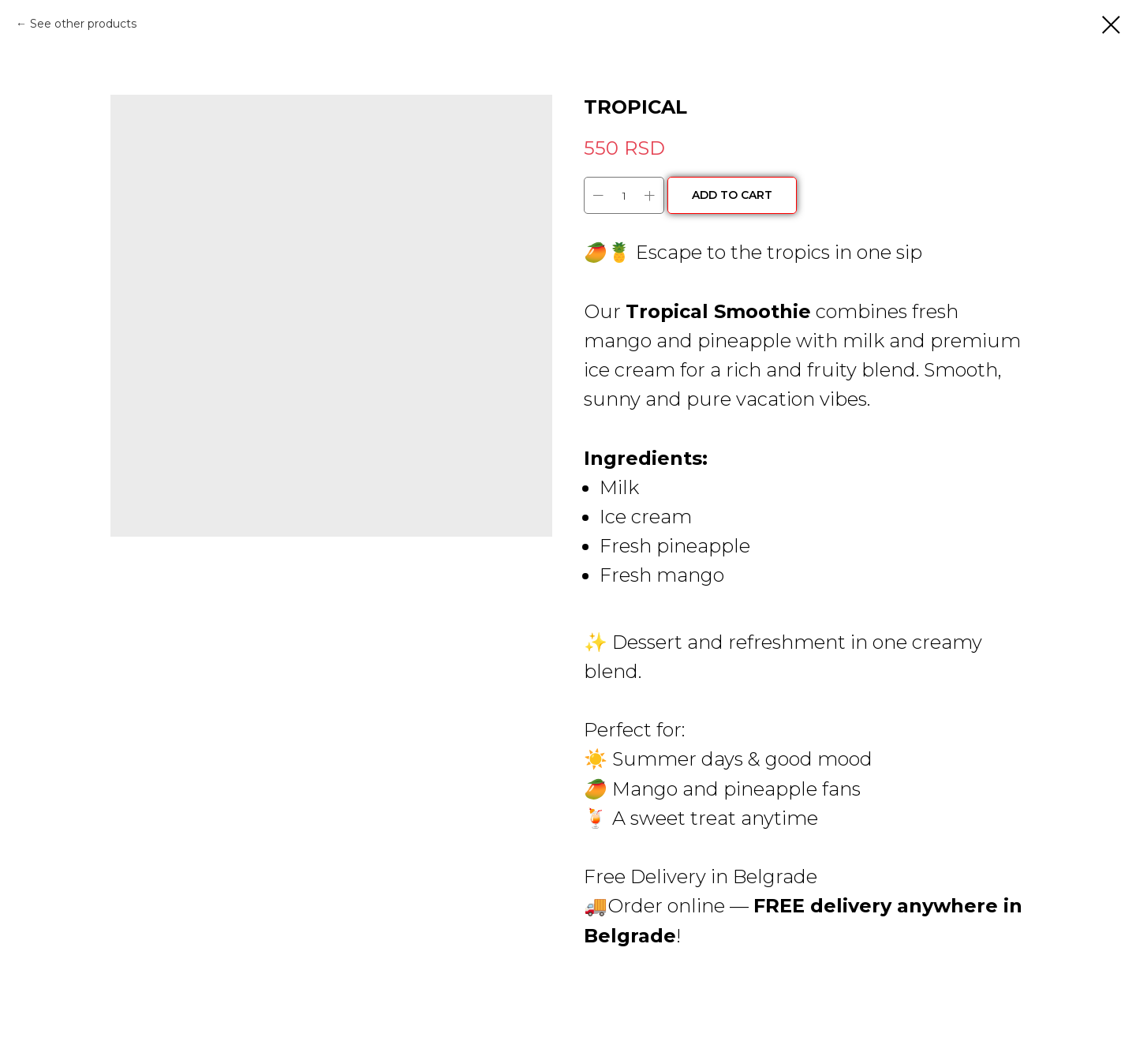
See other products (83, 24)
